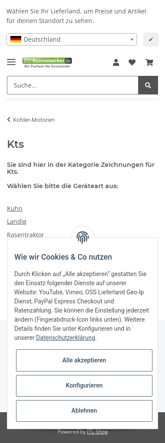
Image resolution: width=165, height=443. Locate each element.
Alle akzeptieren (84, 360)
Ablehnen (84, 410)
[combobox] (71, 39)
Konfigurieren (84, 385)
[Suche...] (73, 85)
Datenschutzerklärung (65, 337)
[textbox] (71, 39)
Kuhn (15, 208)
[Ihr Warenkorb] (149, 63)
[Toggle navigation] (11, 58)
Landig (16, 221)
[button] (116, 63)
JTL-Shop (97, 431)
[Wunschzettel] (132, 63)
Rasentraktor (25, 235)
